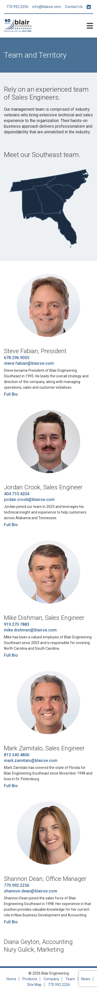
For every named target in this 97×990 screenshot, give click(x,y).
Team (70, 979)
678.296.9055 (16, 357)
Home (11, 979)
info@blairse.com (46, 7)
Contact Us (74, 7)
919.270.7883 (16, 624)
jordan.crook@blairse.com (29, 499)
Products (30, 979)
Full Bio (11, 394)
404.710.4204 (16, 493)
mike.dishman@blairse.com (30, 630)
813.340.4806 (16, 754)
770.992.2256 (17, 7)
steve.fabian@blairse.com (29, 363)
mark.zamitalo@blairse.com (30, 760)
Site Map (34, 985)
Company (51, 979)
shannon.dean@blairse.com (30, 891)
